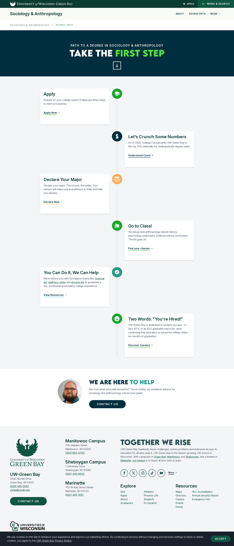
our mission (138, 462)
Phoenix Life (151, 497)
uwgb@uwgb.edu (20, 491)
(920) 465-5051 (74, 496)
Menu (216, 3)
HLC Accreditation (202, 493)
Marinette (125, 462)
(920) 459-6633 (74, 475)
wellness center (57, 282)
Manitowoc (173, 458)
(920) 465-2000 (19, 487)
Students (149, 501)
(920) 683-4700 (75, 454)
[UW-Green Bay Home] (36, 4)
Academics (126, 504)
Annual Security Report (205, 497)
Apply (188, 4)
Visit (122, 493)
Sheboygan (192, 458)
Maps (179, 493)
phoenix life (77, 282)
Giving (179, 508)
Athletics (149, 493)
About (180, 13)
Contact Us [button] (109, 405)
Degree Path (197, 13)
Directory (181, 497)
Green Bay (160, 458)
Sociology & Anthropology (36, 14)
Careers (180, 501)
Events (179, 504)
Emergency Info (201, 501)
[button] (117, 66)
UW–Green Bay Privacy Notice (54, 540)
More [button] (215, 13)
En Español (150, 504)
